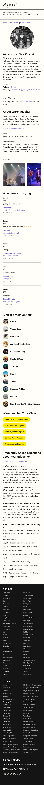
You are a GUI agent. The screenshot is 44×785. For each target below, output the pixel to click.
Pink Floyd (26, 621)
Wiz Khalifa (27, 666)
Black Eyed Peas (28, 663)
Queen (5, 674)
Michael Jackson (8, 657)
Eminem (5, 595)
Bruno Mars (6, 598)
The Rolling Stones (29, 660)
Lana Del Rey (27, 612)
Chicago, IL (7, 279)
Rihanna (5, 637)
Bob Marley (27, 657)
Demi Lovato (27, 637)
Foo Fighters (27, 604)
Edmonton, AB (7, 733)
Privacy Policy (12, 774)
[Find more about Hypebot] (22, 4)
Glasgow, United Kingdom (14, 426)
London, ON (6, 713)
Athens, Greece (28, 707)
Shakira (25, 649)
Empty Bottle (8, 276)
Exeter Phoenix (9, 299)
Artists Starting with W (11, 23)
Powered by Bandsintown (19, 764)
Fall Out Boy (27, 632)
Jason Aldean (27, 668)
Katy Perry (6, 604)
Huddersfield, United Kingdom (14, 210)
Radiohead (26, 652)
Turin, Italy (26, 716)
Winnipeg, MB (7, 702)
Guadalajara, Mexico (9, 738)
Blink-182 (26, 643)
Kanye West (27, 601)
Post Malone (27, 609)
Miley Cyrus (27, 592)
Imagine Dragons (8, 649)
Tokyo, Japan (27, 741)
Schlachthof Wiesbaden (12, 253)
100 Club (6, 230)
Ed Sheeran (6, 612)
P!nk (4, 654)
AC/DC (25, 615)
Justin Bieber (7, 626)
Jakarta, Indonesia (29, 744)
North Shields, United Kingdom (16, 420)
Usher (5, 666)
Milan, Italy (26, 713)
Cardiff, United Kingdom (10, 744)
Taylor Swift (6, 592)
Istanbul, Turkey (28, 733)
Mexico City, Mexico (9, 736)
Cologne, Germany (29, 699)
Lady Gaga (6, 618)
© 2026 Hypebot (12, 760)
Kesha (25, 654)
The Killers (26, 640)
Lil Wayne (6, 671)
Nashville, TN (7, 696)
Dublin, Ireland (28, 710)
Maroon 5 (6, 609)
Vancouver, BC (7, 724)
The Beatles (6, 629)
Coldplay (5, 607)
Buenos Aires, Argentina (30, 750)
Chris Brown (27, 598)
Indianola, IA (7, 688)
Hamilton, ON (7, 705)
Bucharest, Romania (29, 724)
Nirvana (25, 607)
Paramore (6, 668)
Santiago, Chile (28, 752)
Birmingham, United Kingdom (32, 685)
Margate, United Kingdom (14, 444)
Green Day (6, 646)
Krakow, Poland (28, 721)
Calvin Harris (27, 674)
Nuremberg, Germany (30, 702)
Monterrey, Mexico (8, 741)
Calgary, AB (6, 707)
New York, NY (7, 685)
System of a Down (29, 618)
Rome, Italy (27, 719)
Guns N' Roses (28, 635)
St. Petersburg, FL (8, 699)
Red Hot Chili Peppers (10, 623)
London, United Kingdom (12, 233)
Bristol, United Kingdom (10, 752)
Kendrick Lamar (8, 663)
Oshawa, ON (7, 716)
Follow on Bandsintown (13, 128)
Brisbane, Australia (29, 747)
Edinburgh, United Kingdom (11, 750)
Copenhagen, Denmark (30, 696)
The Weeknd (7, 643)
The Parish (7, 208)
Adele (4, 615)
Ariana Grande (7, 652)
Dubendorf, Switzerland (30, 730)
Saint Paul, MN (7, 693)
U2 (4, 632)
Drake (5, 601)
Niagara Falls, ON (8, 727)
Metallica (5, 640)
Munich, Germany (29, 705)
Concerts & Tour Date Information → (16, 462)
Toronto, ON (6, 721)
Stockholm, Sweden (29, 727)
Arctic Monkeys (28, 623)
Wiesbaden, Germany (11, 256)
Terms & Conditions (15, 769)
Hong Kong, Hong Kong (30, 736)
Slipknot (26, 671)
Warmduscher (25, 23)
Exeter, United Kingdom (11, 302)
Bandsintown (28, 102)
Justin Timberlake (28, 595)
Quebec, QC (7, 710)
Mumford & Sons (28, 629)
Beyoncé (5, 635)
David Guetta (27, 626)
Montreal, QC (7, 730)
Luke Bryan (27, 646)
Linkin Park (6, 621)
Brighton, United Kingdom (14, 432)
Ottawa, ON (6, 719)
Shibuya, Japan (28, 738)
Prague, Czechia (28, 693)
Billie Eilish (6, 660)
